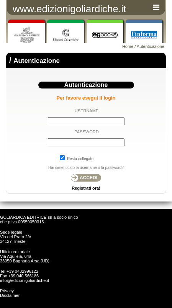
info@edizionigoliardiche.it (24, 280)
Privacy (7, 290)
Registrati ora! (86, 188)
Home (127, 46)
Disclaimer (10, 295)
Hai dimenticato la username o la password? (86, 167)
